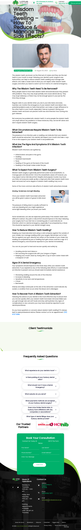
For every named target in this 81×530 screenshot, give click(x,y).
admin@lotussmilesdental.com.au (51, 500)
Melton (64, 522)
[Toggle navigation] (53, 4)
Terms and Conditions (62, 525)
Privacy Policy (48, 525)
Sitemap (66, 527)
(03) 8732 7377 (47, 493)
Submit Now (39, 465)
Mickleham (30, 522)
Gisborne (38, 522)
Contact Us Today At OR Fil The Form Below (40, 442)
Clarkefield (47, 522)
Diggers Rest (55, 522)
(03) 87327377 (42, 441)
